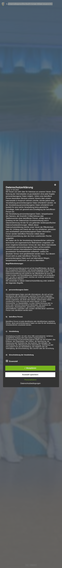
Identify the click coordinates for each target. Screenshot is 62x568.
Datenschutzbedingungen (30, 383)
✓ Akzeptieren (30, 368)
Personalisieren (30, 380)
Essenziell (12, 361)
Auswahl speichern (30, 375)
